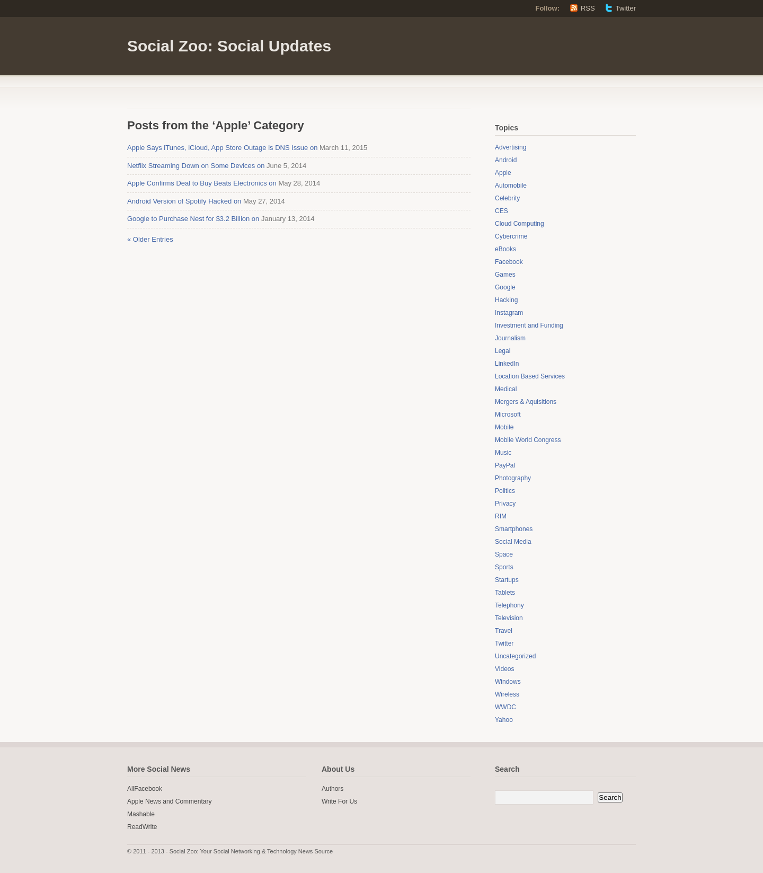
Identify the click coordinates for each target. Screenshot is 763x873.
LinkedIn (507, 363)
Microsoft (508, 414)
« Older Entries (150, 239)
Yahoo (504, 720)
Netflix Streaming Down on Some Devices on (195, 166)
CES (501, 211)
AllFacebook (144, 788)
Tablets (505, 592)
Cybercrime (511, 236)
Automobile (511, 185)
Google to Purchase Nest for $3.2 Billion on (193, 219)
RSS (588, 8)
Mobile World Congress (528, 440)
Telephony (509, 605)
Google (505, 287)
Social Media (513, 541)
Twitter (626, 8)
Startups (507, 580)
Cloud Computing (519, 223)
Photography (513, 478)
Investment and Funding (529, 325)
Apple (503, 173)
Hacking (506, 300)
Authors (332, 788)
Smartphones (514, 529)
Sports (504, 567)
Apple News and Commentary (169, 801)
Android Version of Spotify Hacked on (184, 201)
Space (504, 554)
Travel (503, 630)
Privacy (505, 503)
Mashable (141, 814)
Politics (505, 491)
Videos (504, 669)
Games (505, 274)
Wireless (507, 694)
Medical (506, 389)
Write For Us (339, 801)
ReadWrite (142, 827)
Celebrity (507, 198)
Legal (502, 351)
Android (506, 160)
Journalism (510, 338)
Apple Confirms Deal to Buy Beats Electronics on (202, 183)
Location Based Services (530, 376)
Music (503, 452)
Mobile (504, 427)
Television (509, 618)
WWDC (505, 707)
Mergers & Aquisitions (525, 401)
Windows (508, 681)
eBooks (505, 249)
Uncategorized (515, 656)
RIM (501, 516)
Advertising (510, 147)
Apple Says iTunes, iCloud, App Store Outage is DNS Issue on (222, 148)
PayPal (505, 465)
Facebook (509, 262)
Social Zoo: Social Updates (229, 46)
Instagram (509, 312)
